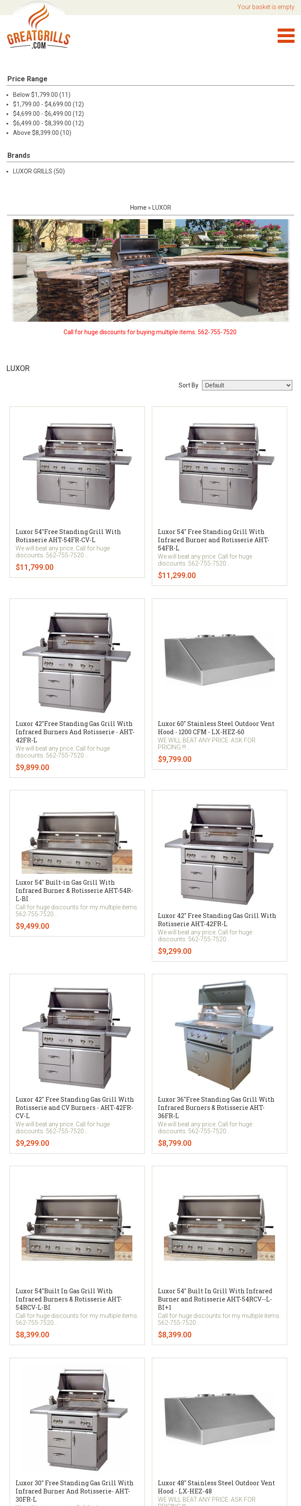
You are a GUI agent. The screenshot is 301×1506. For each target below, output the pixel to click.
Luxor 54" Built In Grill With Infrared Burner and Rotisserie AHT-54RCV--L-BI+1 (215, 1299)
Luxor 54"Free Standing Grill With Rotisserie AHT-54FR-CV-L (68, 536)
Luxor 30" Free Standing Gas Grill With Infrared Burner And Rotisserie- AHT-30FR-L (75, 1491)
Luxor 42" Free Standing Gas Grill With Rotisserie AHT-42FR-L (217, 919)
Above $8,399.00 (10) (42, 132)
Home (138, 207)
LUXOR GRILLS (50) (39, 171)
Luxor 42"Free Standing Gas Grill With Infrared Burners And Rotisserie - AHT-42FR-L (75, 731)
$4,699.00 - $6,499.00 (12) (48, 113)
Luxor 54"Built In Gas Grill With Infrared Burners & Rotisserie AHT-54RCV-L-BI (69, 1299)
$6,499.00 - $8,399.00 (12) (48, 123)
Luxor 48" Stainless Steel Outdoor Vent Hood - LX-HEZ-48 (216, 1487)
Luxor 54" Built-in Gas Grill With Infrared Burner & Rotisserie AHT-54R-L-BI (74, 890)
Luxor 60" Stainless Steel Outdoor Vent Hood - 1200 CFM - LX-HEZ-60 (216, 727)
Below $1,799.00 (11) (41, 94)
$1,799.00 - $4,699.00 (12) (48, 104)
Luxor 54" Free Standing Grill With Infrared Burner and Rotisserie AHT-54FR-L (213, 540)
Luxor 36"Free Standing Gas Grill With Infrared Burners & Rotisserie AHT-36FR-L (216, 1107)
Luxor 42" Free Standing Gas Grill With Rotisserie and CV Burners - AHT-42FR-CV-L (75, 1107)
